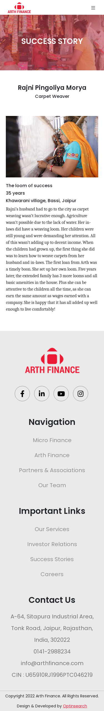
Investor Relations (52, 544)
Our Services (52, 529)
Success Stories (52, 559)
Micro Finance (52, 440)
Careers (52, 574)
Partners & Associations (52, 470)
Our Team (52, 485)
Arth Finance (52, 455)
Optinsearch (75, 706)
